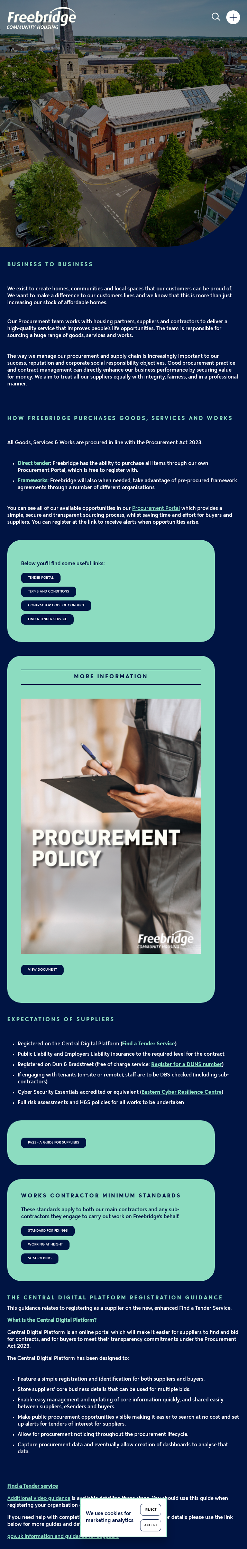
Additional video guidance (38, 1498)
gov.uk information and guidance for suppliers (63, 1536)
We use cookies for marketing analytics (110, 1517)
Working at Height (45, 1245)
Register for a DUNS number (186, 1064)
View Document (42, 970)
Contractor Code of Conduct (56, 605)
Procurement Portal (156, 508)
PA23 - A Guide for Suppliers (53, 1143)
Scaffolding (40, 1258)
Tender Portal (41, 578)
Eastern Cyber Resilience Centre (181, 1092)
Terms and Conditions (48, 592)
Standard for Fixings (48, 1231)
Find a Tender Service (47, 619)
